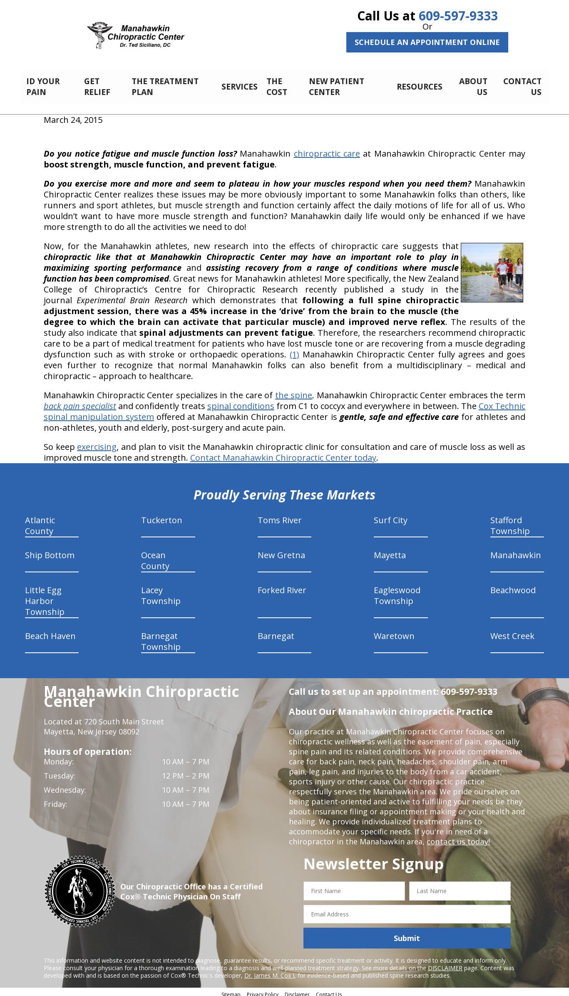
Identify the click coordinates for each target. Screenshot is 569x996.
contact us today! (458, 837)
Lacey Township (161, 591)
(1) (294, 349)
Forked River (282, 585)
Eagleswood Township (397, 591)
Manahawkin (515, 550)
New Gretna (281, 550)
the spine (294, 390)
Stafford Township (510, 521)
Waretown (394, 631)
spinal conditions (240, 401)
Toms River (280, 515)
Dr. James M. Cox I (269, 971)
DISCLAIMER (445, 963)
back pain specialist (80, 401)
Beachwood (513, 585)
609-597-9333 (458, 15)
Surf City (390, 515)
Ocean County (155, 556)
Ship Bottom (50, 550)
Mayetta (390, 550)
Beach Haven (50, 631)
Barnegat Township (161, 637)
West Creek (512, 631)
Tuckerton (161, 515)
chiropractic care (327, 149)
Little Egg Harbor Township (45, 596)
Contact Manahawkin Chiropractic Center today (283, 453)
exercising (97, 442)
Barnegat (276, 631)
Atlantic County (40, 521)
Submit (407, 934)
